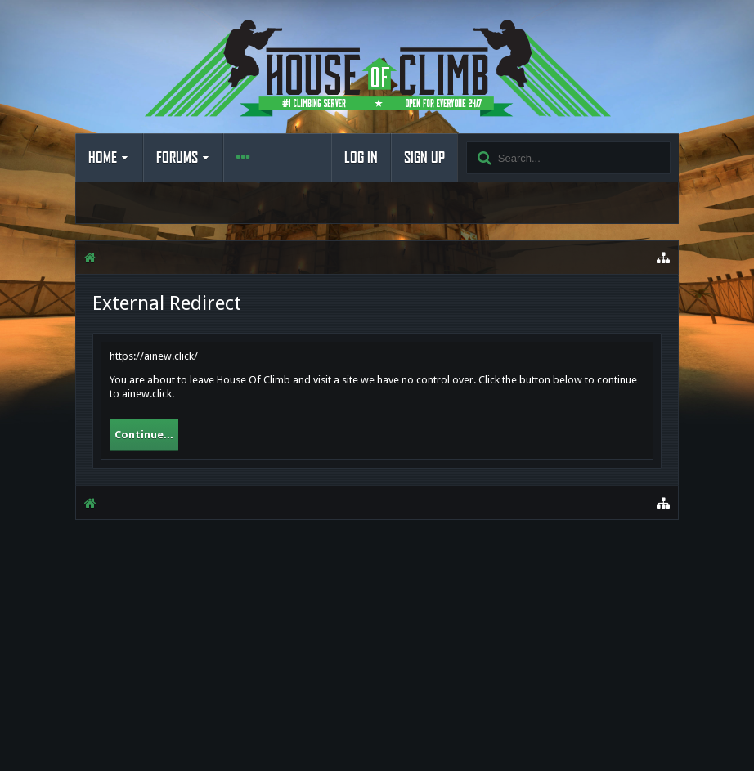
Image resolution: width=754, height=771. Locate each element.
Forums (177, 158)
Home (102, 158)
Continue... (143, 434)
